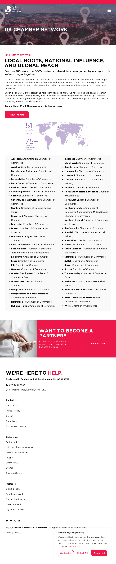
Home (8, 24)
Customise (65, 553)
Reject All (82, 553)
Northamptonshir (73, 208)
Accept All (99, 553)
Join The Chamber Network (31, 24)
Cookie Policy (74, 546)
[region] (82, 543)
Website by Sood (77, 527)
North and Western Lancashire (81, 191)
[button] (109, 10)
